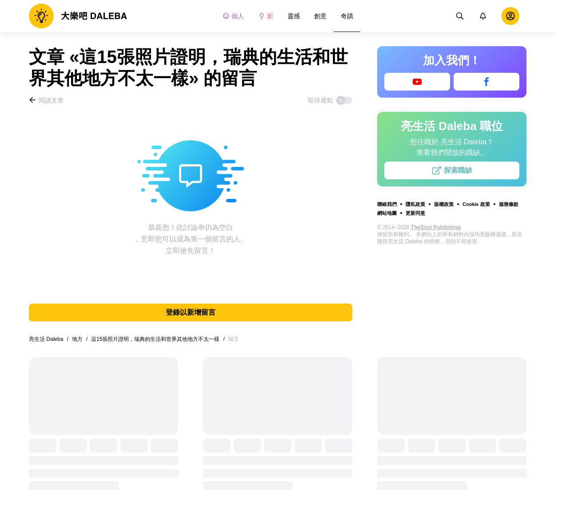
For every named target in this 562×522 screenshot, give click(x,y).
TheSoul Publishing (436, 227)
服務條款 (508, 204)
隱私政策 (415, 204)
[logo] (78, 16)
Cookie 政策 (476, 204)
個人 (233, 16)
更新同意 (415, 213)
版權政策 (444, 204)
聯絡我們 (387, 204)
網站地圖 (387, 213)
